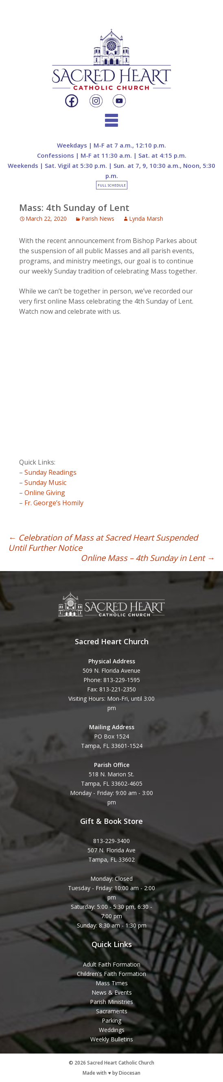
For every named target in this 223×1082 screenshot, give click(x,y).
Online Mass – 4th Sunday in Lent (148, 558)
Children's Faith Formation (111, 974)
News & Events (112, 992)
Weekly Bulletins (111, 1039)
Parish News (97, 218)
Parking (111, 1020)
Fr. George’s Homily (53, 502)
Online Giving (44, 492)
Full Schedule (112, 185)
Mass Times (112, 983)
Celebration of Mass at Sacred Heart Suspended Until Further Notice (103, 542)
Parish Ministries (111, 1002)
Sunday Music (45, 482)
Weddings (112, 1030)
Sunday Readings (50, 472)
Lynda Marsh (146, 218)
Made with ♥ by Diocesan (111, 1072)
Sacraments (111, 1011)
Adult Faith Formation (111, 964)
